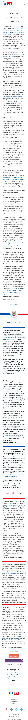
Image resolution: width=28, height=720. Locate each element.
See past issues (14, 304)
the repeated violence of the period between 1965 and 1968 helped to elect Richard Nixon (13, 638)
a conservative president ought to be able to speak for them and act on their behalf (14, 571)
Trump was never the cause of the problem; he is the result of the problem (14, 337)
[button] (24, 4)
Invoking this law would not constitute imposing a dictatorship (13, 96)
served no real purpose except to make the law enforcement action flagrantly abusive (13, 436)
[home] (7, 3)
